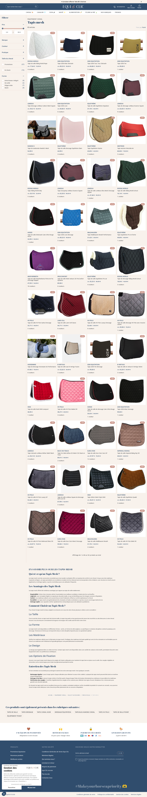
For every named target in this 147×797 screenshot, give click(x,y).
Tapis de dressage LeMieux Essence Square (130, 106)
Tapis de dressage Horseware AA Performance (42, 366)
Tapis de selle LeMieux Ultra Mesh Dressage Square (100, 191)
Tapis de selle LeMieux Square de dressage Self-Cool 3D (70, 498)
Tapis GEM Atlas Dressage (125, 409)
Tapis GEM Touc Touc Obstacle (96, 63)
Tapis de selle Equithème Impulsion (98, 106)
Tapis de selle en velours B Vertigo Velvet (129, 366)
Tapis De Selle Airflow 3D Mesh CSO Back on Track (71, 454)
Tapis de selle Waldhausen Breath (97, 541)
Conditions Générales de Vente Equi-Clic (55, 752)
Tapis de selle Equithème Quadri (127, 497)
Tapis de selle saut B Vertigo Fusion (68, 366)
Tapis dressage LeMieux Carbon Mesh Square (41, 106)
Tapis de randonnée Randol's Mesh (38, 148)
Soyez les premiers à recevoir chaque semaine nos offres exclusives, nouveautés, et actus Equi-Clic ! (100, 760)
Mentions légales (47, 755)
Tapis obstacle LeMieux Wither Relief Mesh (41, 453)
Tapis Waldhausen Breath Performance (99, 235)
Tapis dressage (27, 712)
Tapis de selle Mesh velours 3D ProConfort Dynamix (70, 279)
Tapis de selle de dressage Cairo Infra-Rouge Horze (101, 410)
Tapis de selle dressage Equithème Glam (69, 148)
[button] (4, 794)
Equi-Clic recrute (47, 770)
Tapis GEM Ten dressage (94, 366)
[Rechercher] (22, 7)
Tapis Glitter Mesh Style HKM (96, 497)
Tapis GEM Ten (121, 63)
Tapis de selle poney (121, 712)
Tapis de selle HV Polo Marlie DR (67, 409)
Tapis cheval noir (44, 712)
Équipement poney (14, 716)
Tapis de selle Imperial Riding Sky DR (128, 453)
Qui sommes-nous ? (48, 759)
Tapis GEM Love (62, 106)
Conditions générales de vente (86, 794)
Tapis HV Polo (104, 712)
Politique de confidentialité (106, 794)
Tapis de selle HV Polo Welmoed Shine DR (40, 541)
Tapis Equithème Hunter (94, 148)
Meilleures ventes (16, 759)
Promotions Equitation (17, 752)
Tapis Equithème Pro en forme (126, 235)
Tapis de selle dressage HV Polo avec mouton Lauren (131, 323)
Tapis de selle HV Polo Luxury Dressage (99, 323)
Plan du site (46, 774)
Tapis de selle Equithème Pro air (97, 278)
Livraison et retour (48, 763)
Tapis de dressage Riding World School (129, 278)
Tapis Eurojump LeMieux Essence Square (69, 190)
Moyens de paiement (49, 767)
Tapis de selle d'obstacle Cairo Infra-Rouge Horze (41, 235)
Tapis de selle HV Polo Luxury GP (38, 497)
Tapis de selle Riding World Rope (37, 63)
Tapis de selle (12, 712)
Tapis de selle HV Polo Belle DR (126, 541)
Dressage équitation (63, 712)
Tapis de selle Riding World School (127, 190)
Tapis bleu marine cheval (85, 712)
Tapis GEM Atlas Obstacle (65, 63)
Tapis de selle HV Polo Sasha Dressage (39, 323)
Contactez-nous (47, 778)
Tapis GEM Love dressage (65, 235)
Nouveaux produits (16, 755)
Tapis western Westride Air (125, 148)
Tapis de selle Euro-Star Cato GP (97, 453)
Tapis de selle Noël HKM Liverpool (38, 409)
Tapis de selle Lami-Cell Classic (66, 323)
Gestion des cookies (122, 794)
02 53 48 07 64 (119, 7)
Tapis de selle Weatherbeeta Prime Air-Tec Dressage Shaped (40, 279)
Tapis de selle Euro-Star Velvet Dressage (69, 541)
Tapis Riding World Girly (35, 190)
